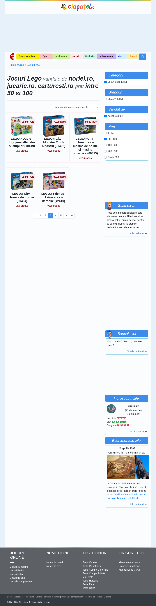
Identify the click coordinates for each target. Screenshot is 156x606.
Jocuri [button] (75, 56)
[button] (142, 57)
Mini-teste (88, 577)
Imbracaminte (106, 56)
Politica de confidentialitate (73, 597)
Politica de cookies (94, 597)
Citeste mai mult (137, 351)
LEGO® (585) (115, 99)
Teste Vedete (90, 562)
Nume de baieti (54, 562)
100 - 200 (113, 145)
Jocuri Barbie (17, 570)
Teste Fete (88, 584)
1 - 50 (111, 133)
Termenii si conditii (52, 597)
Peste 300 (113, 157)
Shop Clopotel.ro (12, 56)
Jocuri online (17, 555)
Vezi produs (22, 150)
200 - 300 (113, 151)
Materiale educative (129, 562)
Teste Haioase (90, 580)
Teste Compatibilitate (94, 573)
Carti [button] (120, 56)
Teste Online (96, 553)
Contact (39, 597)
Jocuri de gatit (17, 578)
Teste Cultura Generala (95, 569)
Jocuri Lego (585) (117, 82)
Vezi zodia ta (138, 431)
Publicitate (29, 597)
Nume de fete (53, 566)
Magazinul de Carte (129, 569)
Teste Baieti (89, 588)
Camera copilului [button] (27, 56)
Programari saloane (129, 566)
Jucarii (133, 56)
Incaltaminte (61, 56)
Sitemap (107, 597)
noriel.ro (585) (115, 116)
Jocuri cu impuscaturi (21, 581)
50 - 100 (112, 139)
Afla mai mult (138, 233)
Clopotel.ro (78, 7)
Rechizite (90, 56)
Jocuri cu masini (19, 567)
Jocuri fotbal (16, 574)
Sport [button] (45, 56)
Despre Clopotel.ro (15, 597)
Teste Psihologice (92, 566)
